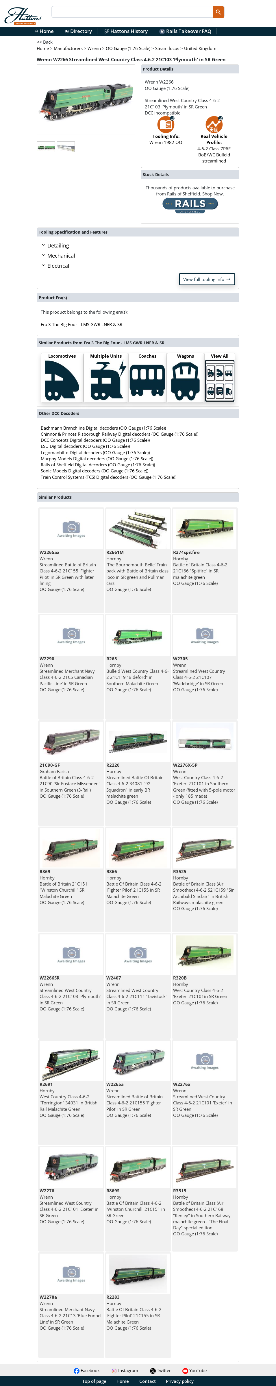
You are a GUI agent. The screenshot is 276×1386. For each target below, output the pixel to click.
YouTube (194, 1370)
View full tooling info (207, 279)
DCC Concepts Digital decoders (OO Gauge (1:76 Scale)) (95, 440)
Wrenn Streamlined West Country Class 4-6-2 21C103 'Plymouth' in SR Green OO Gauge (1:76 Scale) (70, 993)
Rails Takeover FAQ (185, 31)
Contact (147, 1381)
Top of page (94, 1381)
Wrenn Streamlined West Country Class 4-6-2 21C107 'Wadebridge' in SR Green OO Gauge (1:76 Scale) (199, 674)
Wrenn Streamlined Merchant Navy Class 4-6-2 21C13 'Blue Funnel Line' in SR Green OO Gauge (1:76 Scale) (70, 1312)
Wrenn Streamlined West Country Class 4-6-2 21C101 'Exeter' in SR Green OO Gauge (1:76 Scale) (202, 1099)
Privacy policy (180, 1381)
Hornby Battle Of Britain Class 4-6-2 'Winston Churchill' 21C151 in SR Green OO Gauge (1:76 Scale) (135, 1206)
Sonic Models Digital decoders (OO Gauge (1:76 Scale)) (94, 471)
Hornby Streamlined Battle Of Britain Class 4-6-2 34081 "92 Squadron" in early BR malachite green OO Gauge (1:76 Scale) (135, 783)
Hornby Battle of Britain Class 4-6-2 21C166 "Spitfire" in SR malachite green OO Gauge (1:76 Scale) (200, 567)
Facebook (87, 1370)
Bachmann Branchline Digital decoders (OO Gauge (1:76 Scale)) (103, 428)
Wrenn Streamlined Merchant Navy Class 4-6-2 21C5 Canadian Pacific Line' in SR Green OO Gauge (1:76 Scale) (67, 674)
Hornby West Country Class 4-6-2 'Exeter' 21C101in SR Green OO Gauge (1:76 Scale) (200, 990)
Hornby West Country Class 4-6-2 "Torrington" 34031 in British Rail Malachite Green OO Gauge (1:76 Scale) (68, 1099)
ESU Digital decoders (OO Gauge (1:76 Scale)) (85, 446)
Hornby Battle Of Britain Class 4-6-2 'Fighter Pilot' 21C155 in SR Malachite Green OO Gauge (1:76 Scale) (134, 886)
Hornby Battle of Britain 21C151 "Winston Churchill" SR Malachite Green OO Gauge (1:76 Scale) (64, 886)
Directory (78, 31)
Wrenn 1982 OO (165, 133)
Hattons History (125, 31)
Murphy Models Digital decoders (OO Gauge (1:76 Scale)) (97, 458)
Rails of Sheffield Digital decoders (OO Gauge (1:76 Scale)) (98, 464)
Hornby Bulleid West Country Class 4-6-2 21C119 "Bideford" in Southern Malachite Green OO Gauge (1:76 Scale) (137, 674)
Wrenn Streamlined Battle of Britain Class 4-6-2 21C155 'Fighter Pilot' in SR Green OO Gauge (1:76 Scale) (134, 1099)
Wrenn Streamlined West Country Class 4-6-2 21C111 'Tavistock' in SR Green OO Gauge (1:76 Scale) (136, 993)
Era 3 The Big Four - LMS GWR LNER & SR (81, 324)
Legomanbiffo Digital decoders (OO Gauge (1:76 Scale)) (95, 452)
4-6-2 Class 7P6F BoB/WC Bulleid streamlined (214, 142)
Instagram (124, 1370)
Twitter (160, 1370)
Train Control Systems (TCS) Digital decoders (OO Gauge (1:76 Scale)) (108, 477)
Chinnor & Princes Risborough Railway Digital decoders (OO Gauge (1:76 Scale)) (119, 434)
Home (44, 31)
